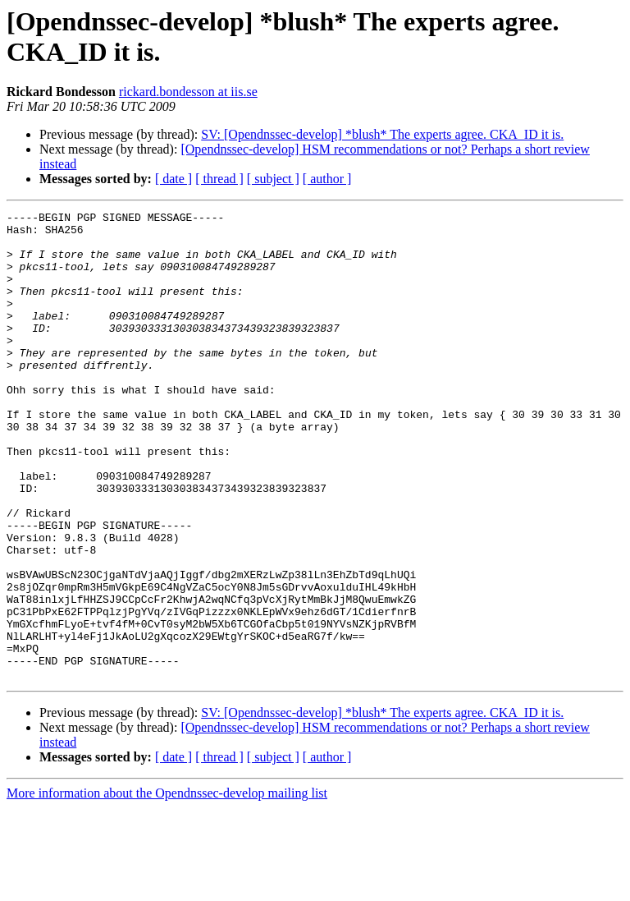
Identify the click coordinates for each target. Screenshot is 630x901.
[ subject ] (273, 179)
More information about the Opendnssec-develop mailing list (167, 887)
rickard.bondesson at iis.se (188, 92)
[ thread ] (219, 179)
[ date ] (173, 179)
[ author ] (327, 179)
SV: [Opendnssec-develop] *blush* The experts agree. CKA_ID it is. (382, 134)
